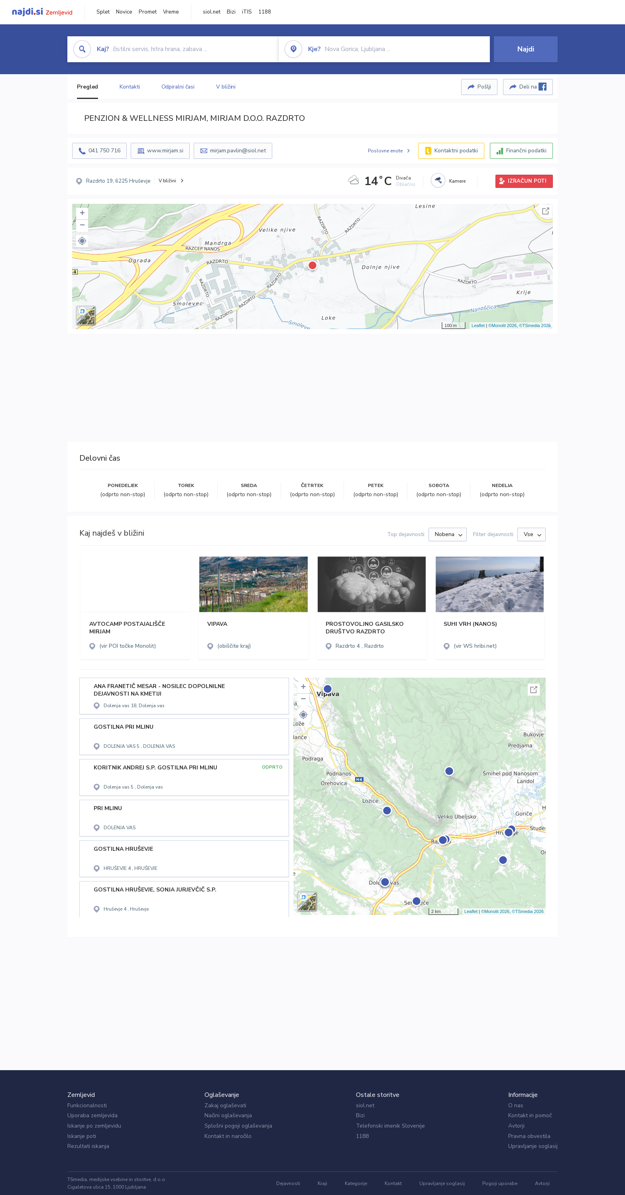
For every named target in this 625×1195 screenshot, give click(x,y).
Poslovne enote (385, 151)
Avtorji (516, 1126)
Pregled (87, 87)
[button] (82, 241)
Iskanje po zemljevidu (94, 1126)
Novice (124, 12)
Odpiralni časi (178, 87)
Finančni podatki (526, 150)
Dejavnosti (288, 1183)
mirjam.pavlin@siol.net (238, 150)
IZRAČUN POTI (527, 181)
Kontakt (393, 1183)
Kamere (457, 181)
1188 (264, 12)
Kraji (322, 1183)
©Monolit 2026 (502, 325)
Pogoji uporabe (499, 1183)
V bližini (226, 87)
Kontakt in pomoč (530, 1115)
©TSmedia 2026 (535, 325)
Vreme (171, 12)
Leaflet (478, 325)
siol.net (211, 12)
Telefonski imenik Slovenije (390, 1126)
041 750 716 (104, 150)
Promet (148, 12)
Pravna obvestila (529, 1136)
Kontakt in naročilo (228, 1136)
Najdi (525, 49)
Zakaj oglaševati (225, 1105)
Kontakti (130, 87)
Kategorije (356, 1183)
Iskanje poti (81, 1136)
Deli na (532, 87)
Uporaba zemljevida (92, 1115)
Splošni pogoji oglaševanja (238, 1126)
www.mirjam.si (165, 150)
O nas (515, 1105)
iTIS (247, 12)
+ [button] (82, 214)
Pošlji (484, 87)
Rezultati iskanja (88, 1146)
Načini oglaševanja (228, 1115)
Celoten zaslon (546, 211)
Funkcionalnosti (87, 1105)
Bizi (231, 12)
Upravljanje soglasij (533, 1146)
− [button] (82, 226)
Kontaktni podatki (456, 150)
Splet (103, 12)
